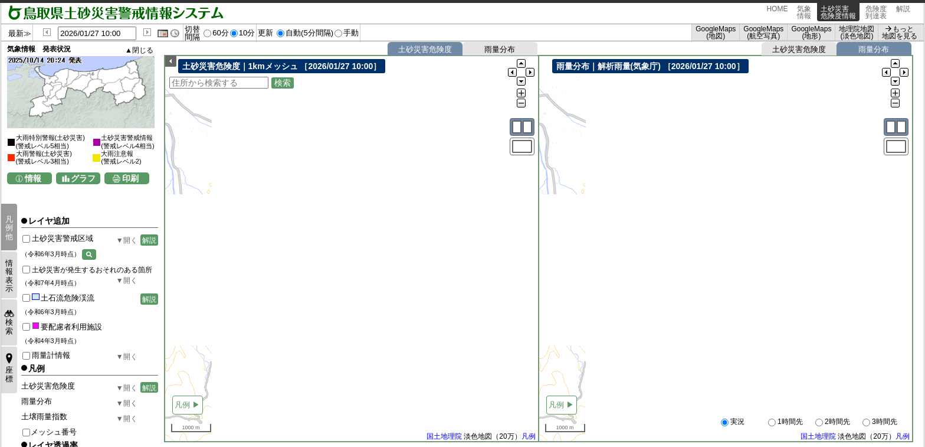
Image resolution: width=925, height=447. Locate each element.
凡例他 (9, 228)
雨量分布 (499, 49)
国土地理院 (444, 437)
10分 (247, 32)
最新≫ (19, 33)
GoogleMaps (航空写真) (763, 32)
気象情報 (804, 12)
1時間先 (785, 422)
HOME (777, 12)
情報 (33, 178)
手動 (351, 32)
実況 (732, 422)
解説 (903, 12)
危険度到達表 (876, 12)
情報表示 (9, 276)
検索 (9, 326)
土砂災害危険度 (425, 49)
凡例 (528, 437)
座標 (9, 374)
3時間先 (879, 422)
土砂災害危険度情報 (838, 12)
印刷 (130, 178)
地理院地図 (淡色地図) (856, 32)
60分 (220, 32)
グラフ (83, 178)
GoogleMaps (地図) (716, 32)
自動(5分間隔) (309, 32)
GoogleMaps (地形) (811, 32)
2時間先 (832, 422)
